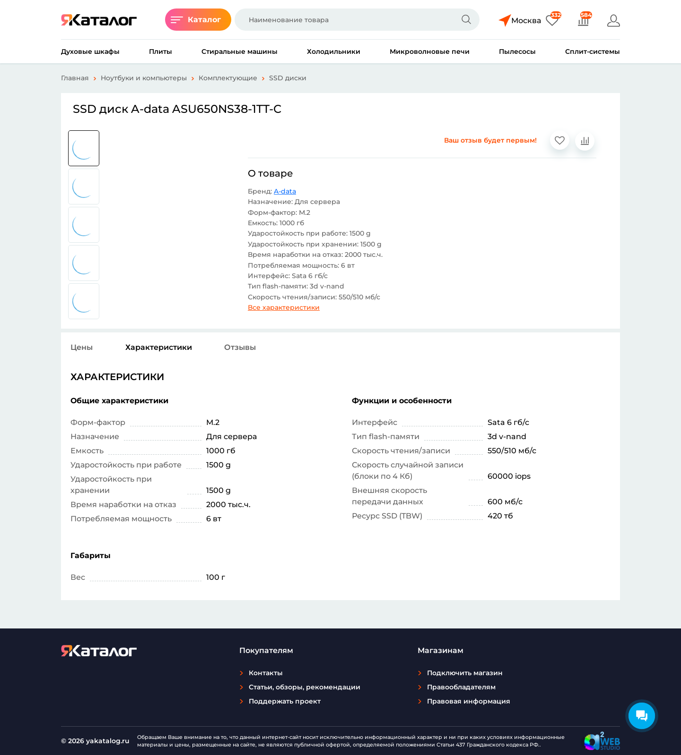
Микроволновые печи (430, 51)
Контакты (266, 673)
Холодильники (333, 51)
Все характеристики (284, 307)
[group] (83, 148)
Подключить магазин (465, 673)
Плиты (160, 51)
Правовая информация (468, 701)
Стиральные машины (239, 51)
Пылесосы (517, 51)
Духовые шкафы (90, 51)
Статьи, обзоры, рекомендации (304, 687)
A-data (285, 191)
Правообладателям (461, 687)
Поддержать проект (285, 701)
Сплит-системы (592, 51)
